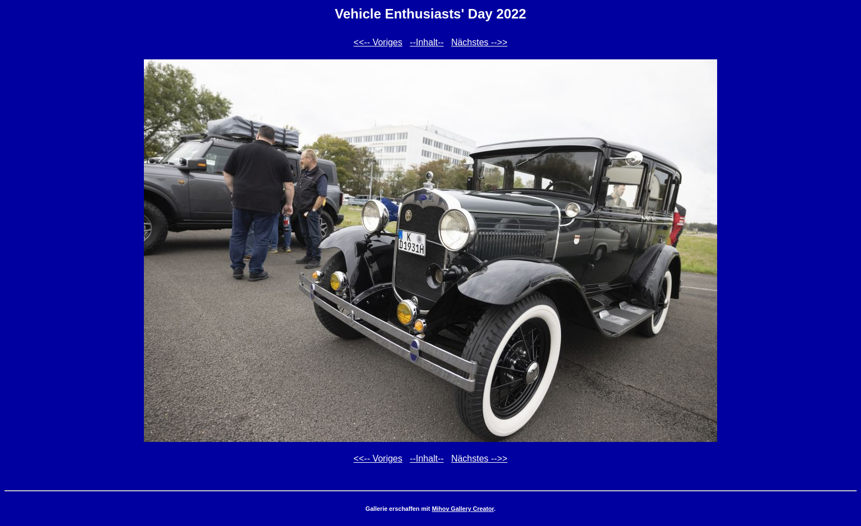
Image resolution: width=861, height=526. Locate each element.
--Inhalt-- (426, 42)
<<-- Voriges (378, 42)
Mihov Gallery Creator (463, 508)
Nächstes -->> (479, 42)
